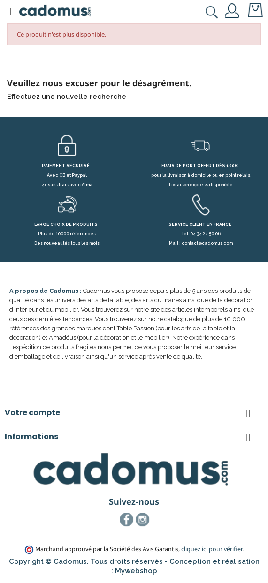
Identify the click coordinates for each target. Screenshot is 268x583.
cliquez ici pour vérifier (211, 549)
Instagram (142, 519)
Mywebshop (136, 571)
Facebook (126, 519)
